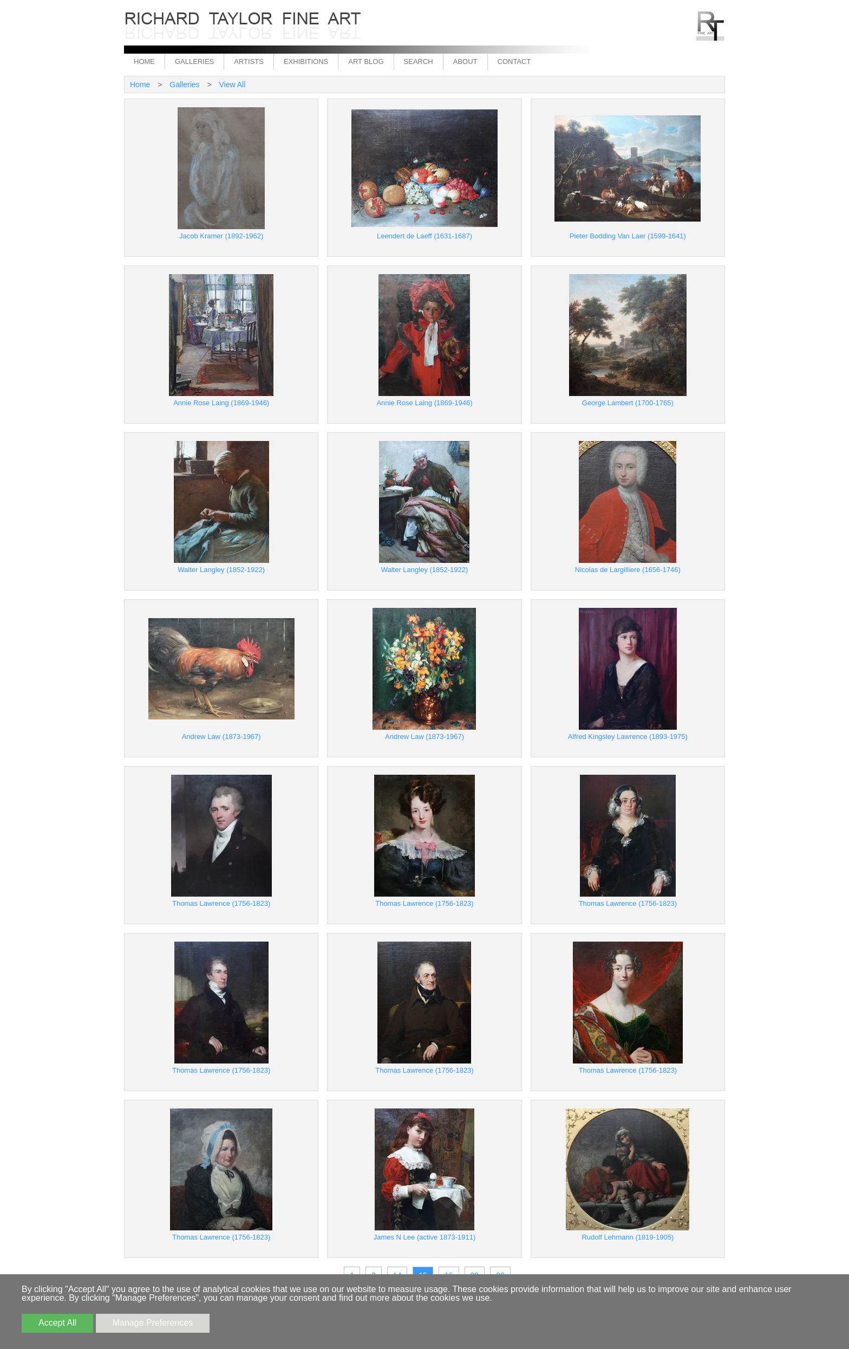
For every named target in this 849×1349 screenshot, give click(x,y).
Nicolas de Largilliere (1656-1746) (628, 570)
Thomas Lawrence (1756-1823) (221, 903)
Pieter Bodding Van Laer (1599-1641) (628, 236)
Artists (249, 61)
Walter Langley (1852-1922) (221, 570)
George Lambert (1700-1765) (628, 403)
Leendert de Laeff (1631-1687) (424, 236)
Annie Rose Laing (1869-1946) (221, 403)
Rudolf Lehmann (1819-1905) (628, 1237)
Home (144, 61)
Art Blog (365, 61)
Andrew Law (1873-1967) (221, 736)
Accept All (57, 1322)
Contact (514, 61)
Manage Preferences (153, 1322)
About (465, 61)
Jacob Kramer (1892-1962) (221, 236)
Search (418, 61)
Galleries (194, 61)
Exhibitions (306, 61)
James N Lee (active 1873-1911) (425, 1237)
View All (232, 84)
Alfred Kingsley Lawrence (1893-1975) (628, 736)
